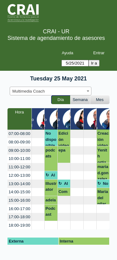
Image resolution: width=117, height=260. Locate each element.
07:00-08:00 (19, 133)
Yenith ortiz (102, 155)
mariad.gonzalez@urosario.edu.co (102, 172)
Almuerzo (53, 176)
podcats (50, 153)
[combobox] (50, 91)
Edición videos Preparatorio (63, 138)
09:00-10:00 (19, 150)
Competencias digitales (63, 192)
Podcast (51, 211)
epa (61, 150)
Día (60, 99)
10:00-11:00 (19, 158)
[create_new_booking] (38, 134)
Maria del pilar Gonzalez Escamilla (102, 197)
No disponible (51, 138)
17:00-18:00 (19, 216)
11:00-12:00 (19, 167)
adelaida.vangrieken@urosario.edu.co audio (51, 201)
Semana (80, 99)
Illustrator (51, 186)
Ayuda (67, 53)
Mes (100, 99)
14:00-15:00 (19, 192)
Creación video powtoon (103, 138)
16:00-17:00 (19, 208)
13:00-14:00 (19, 183)
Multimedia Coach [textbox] (28, 91)
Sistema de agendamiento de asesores (56, 38)
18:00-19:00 (19, 225)
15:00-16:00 (19, 200)
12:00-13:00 (19, 175)
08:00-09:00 (19, 142)
